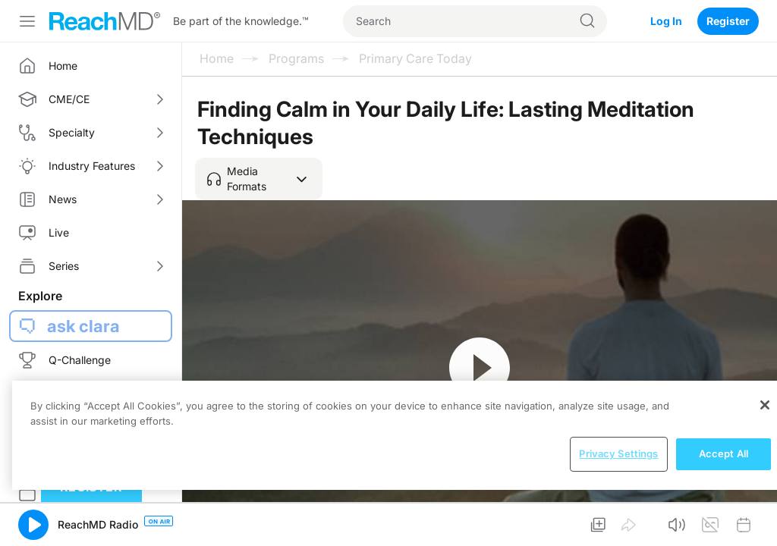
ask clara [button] (83, 326)
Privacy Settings (618, 453)
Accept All (723, 453)
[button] (258, 179)
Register (728, 20)
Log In (666, 20)
